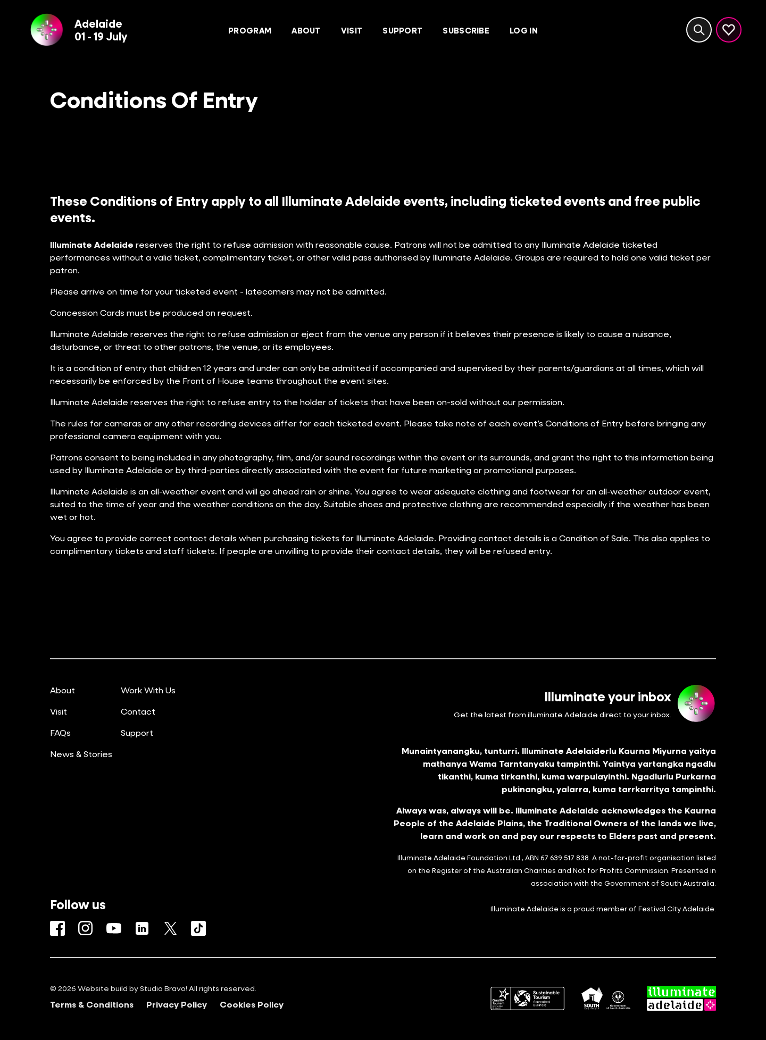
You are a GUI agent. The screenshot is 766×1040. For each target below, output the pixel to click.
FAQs (60, 732)
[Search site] (699, 30)
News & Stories (81, 753)
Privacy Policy (176, 1004)
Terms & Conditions (92, 1004)
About (62, 689)
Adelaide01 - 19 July (100, 30)
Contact (138, 711)
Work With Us (148, 689)
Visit (58, 711)
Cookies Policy (252, 1004)
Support (137, 732)
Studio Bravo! (163, 988)
